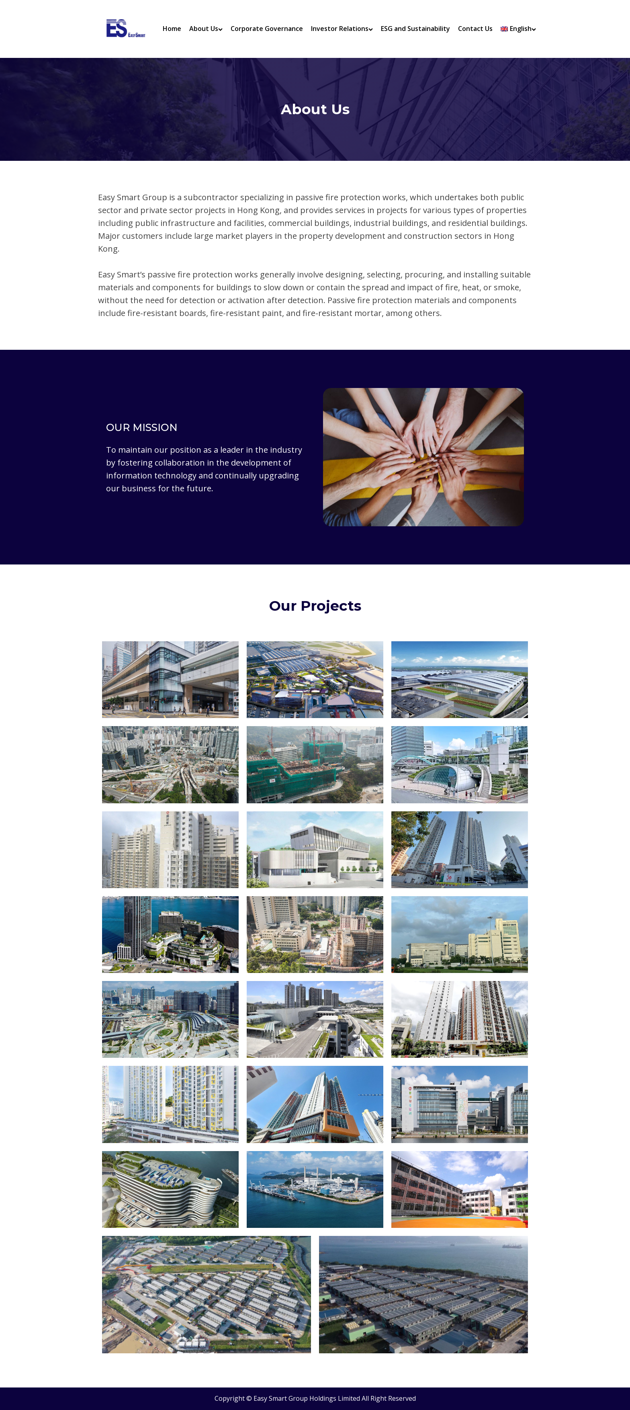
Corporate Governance (267, 28)
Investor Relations (342, 28)
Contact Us (475, 28)
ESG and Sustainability (415, 28)
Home (172, 28)
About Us (206, 28)
